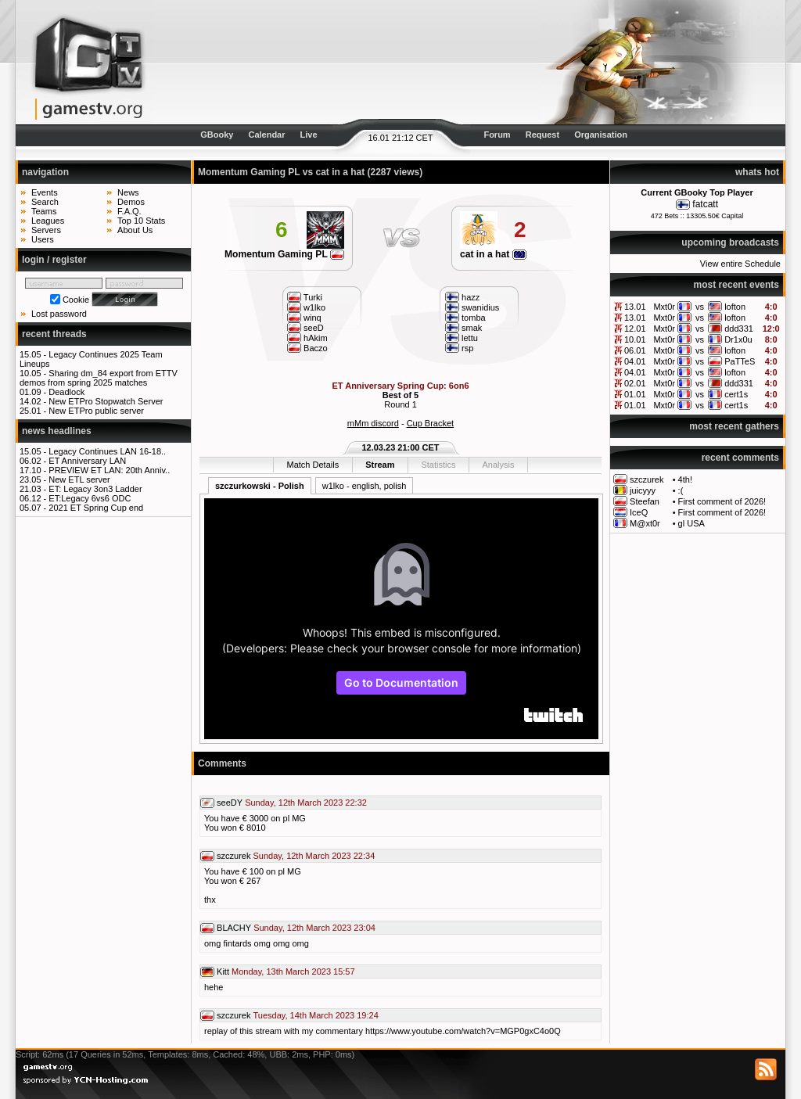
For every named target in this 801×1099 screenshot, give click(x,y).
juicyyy (643, 490)
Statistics (438, 464)
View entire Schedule (740, 263)
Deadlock (66, 392)
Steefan (644, 501)
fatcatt (705, 204)
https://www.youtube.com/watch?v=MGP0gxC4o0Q (463, 1031)
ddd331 (738, 328)
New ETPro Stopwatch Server (105, 401)
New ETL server (79, 479)
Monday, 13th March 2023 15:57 (293, 971)
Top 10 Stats (141, 220)
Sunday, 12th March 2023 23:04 (314, 927)
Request (542, 134)
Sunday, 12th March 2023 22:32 (306, 802)
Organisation (600, 134)
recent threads (54, 334)
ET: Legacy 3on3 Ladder (95, 489)
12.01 (635, 328)
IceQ (639, 512)
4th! (685, 479)
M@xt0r (645, 523)
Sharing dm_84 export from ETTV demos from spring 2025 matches (99, 377)
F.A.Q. (129, 211)
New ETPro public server (96, 410)
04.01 (635, 361)
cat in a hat (493, 254)
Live (309, 134)
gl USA (691, 523)
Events (44, 192)
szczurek (646, 479)
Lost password (59, 313)
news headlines (57, 431)
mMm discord (373, 423)
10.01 (635, 339)
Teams (43, 211)
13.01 (635, 306)
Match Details (313, 464)
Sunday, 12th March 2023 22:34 (314, 855)
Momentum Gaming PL (284, 254)
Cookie (76, 299)
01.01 (635, 394)
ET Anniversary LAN (87, 460)
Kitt (223, 971)
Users (42, 239)
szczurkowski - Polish (259, 485)
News (128, 192)
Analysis (498, 464)
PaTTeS (739, 361)
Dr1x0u (738, 339)
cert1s (736, 394)
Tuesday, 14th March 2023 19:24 (316, 1015)
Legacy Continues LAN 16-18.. (107, 451)
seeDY (229, 802)
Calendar (266, 134)
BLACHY (234, 927)
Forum (496, 134)
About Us (135, 230)
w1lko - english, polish (364, 485)
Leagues (47, 220)
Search (45, 202)
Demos (131, 202)
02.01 (635, 383)
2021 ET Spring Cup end (95, 507)
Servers (46, 230)
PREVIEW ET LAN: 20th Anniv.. (109, 470)
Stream (379, 464)
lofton (734, 306)
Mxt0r (664, 306)
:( (681, 490)
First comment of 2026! (722, 501)
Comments (222, 763)
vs (699, 306)
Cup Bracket (430, 423)
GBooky (216, 134)
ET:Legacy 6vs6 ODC (89, 498)
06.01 (635, 350)
